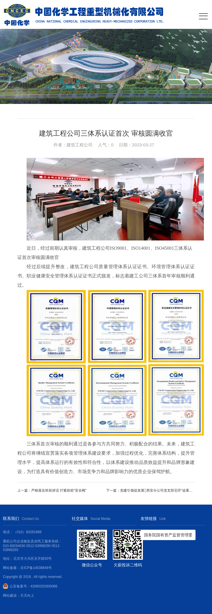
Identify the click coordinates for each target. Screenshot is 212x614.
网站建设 (10, 596)
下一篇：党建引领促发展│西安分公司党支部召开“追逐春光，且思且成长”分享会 (150, 490)
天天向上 (27, 596)
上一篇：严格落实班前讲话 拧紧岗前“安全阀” (51, 490)
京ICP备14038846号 (36, 568)
